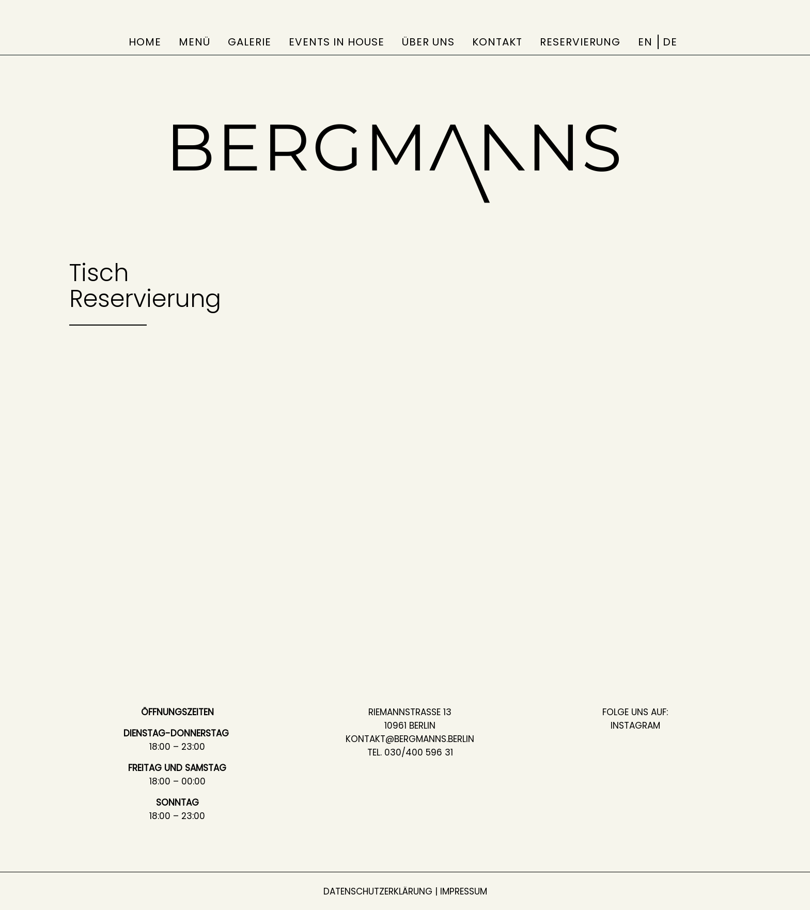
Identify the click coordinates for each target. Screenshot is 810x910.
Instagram (635, 725)
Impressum (463, 891)
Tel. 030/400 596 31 (410, 752)
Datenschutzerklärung (377, 891)
